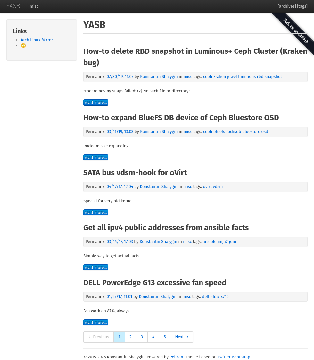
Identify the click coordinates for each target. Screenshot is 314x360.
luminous (247, 76)
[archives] (287, 6)
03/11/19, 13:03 (120, 131)
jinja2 (223, 241)
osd (264, 131)
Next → (181, 336)
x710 (225, 296)
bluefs (219, 131)
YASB (13, 6)
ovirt (207, 186)
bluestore (251, 131)
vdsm (218, 186)
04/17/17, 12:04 (120, 186)
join (232, 241)
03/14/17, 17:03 (120, 241)
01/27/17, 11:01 (119, 296)
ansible (210, 241)
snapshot (273, 76)
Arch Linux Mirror (37, 39)
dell (205, 296)
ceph (207, 76)
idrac (214, 296)
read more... (96, 102)
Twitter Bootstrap (234, 357)
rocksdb (233, 131)
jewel (232, 76)
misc (34, 6)
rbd (260, 76)
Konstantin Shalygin (159, 76)
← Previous (98, 336)
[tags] (302, 6)
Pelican (176, 357)
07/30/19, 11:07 (120, 76)
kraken (219, 76)
